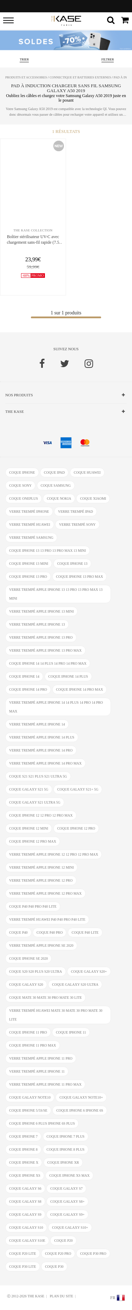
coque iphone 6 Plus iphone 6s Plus (42, 1123)
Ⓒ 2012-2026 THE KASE (25, 1296)
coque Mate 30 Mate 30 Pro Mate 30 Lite (45, 997)
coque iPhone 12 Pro (76, 828)
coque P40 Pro (49, 932)
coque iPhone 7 (23, 1136)
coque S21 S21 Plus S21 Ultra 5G (38, 776)
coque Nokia (59, 498)
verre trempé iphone (29, 511)
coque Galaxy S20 (26, 984)
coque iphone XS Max (69, 1175)
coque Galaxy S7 (66, 1188)
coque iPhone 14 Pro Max (79, 689)
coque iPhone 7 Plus (66, 1136)
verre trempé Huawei (29, 524)
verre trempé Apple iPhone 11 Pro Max (45, 1084)
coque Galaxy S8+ (67, 1201)
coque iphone (22, 472)
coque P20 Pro (58, 1253)
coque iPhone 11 (71, 1032)
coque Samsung (56, 485)
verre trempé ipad (75, 511)
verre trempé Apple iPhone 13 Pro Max (45, 650)
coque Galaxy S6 (25, 1188)
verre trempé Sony (77, 524)
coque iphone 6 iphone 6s (79, 1110)
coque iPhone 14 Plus (68, 676)
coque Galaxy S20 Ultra (75, 984)
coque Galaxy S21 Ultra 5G (34, 802)
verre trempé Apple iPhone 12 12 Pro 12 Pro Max (53, 854)
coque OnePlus (23, 498)
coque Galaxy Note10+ (81, 1097)
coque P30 (54, 1267)
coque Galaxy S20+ (89, 971)
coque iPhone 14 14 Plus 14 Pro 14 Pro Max (47, 663)
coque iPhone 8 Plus (66, 1149)
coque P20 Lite (22, 1253)
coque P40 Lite (85, 932)
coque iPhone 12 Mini (28, 828)
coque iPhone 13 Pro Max (79, 577)
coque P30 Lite (22, 1267)
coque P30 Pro (93, 1253)
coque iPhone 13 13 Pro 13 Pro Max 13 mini (47, 550)
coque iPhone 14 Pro (28, 689)
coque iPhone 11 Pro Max (32, 1045)
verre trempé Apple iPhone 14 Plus (41, 737)
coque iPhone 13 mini (28, 563)
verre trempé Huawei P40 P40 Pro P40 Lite (47, 919)
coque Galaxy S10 (26, 1227)
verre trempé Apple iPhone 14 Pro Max (45, 763)
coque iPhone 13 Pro (28, 577)
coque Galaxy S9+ (67, 1214)
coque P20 (63, 1240)
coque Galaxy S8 (25, 1201)
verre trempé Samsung (31, 537)
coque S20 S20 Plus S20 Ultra (35, 971)
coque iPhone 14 (24, 676)
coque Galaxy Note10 (30, 1097)
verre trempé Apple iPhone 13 (37, 624)
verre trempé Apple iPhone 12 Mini (41, 867)
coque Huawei (87, 472)
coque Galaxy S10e (27, 1240)
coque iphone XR (63, 1162)
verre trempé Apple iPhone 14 (37, 724)
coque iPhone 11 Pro (28, 1032)
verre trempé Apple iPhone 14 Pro (41, 750)
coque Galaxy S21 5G (28, 789)
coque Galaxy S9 (25, 1214)
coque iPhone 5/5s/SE (28, 1110)
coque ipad (54, 472)
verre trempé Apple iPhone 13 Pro (41, 637)
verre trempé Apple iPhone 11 (37, 1071)
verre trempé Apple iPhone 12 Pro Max (45, 893)
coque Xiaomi (93, 498)
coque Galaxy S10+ (70, 1227)
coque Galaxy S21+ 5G (77, 789)
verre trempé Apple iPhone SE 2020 (41, 945)
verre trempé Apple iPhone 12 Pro (41, 880)
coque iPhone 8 (23, 1149)
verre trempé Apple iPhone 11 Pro (40, 1058)
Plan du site (61, 1296)
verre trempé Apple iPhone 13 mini (41, 611)
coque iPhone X (23, 1162)
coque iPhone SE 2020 (28, 958)
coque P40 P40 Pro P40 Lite (33, 906)
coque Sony (20, 485)
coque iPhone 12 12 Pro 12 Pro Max (41, 815)
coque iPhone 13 (72, 563)
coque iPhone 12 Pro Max (32, 841)
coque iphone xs (24, 1175)
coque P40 (18, 932)
